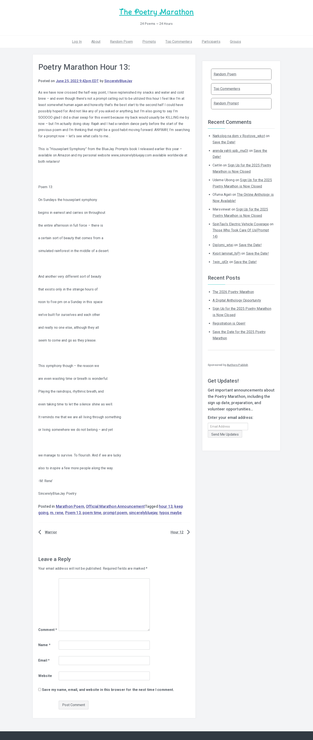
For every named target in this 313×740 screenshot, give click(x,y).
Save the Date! (224, 142)
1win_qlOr (220, 261)
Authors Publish (237, 364)
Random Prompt (226, 103)
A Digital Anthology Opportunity (237, 300)
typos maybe (170, 512)
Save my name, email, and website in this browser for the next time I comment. (108, 689)
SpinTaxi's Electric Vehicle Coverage (241, 224)
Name (44, 645)
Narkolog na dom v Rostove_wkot (239, 136)
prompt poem (115, 512)
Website (45, 675)
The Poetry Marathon (156, 12)
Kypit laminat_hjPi (226, 253)
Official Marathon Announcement (115, 506)
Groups (235, 41)
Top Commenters (178, 41)
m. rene (56, 512)
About (95, 41)
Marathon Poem (70, 506)
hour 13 (166, 506)
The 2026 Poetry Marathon (233, 292)
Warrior (51, 532)
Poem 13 (73, 512)
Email (44, 660)
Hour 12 (177, 532)
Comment (47, 629)
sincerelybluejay (143, 512)
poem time (92, 512)
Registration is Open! (229, 323)
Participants (211, 41)
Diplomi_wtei (223, 245)
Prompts (149, 41)
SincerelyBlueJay (118, 81)
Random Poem (121, 41)
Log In (77, 41)
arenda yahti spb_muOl (230, 150)
